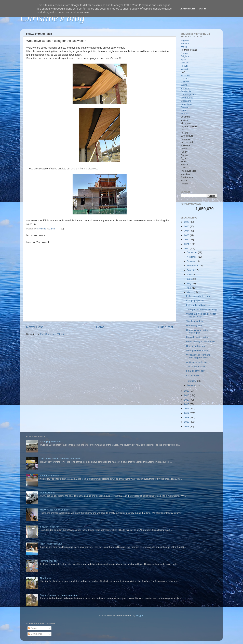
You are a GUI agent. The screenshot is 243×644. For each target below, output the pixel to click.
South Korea (187, 97)
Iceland (184, 69)
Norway (184, 66)
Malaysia (185, 81)
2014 (187, 413)
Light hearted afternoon (198, 296)
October (191, 261)
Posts (32, 628)
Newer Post (34, 327)
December (192, 252)
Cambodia (186, 91)
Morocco (185, 110)
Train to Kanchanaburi (51, 544)
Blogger (139, 615)
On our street (193, 375)
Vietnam (185, 88)
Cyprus (184, 107)
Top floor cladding (195, 321)
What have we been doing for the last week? (201, 315)
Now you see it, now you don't (55, 509)
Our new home (47, 492)
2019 (187, 391)
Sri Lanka (185, 75)
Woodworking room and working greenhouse (198, 356)
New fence (45, 578)
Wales (184, 47)
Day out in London (195, 346)
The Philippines (188, 94)
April (189, 288)
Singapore (186, 101)
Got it (202, 8)
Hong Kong (186, 104)
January (191, 385)
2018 (187, 395)
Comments (35, 634)
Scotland (185, 43)
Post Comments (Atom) (52, 334)
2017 (187, 400)
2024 (187, 230)
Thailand (185, 78)
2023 (187, 235)
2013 (187, 417)
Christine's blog (52, 17)
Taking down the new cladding (201, 309)
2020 (187, 248)
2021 (187, 244)
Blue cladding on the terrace (200, 341)
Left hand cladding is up (198, 305)
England (185, 40)
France (184, 53)
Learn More (187, 8)
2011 (187, 426)
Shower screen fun (49, 526)
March (190, 292)
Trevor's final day (48, 561)
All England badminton (197, 350)
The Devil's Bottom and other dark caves (60, 458)
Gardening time (194, 325)
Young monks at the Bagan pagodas (58, 595)
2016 (187, 404)
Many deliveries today (197, 337)
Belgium (185, 56)
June (189, 279)
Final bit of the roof (195, 371)
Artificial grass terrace (197, 362)
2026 (187, 222)
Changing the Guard (50, 441)
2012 (187, 422)
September (193, 265)
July (189, 274)
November (192, 257)
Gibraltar (185, 113)
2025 (187, 226)
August (191, 270)
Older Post (165, 327)
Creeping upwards (195, 300)
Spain (183, 59)
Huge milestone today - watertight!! (198, 331)
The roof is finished (196, 366)
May (189, 283)
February (192, 381)
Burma (184, 85)
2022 (187, 239)
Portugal (185, 62)
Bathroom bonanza (49, 475)
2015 (187, 408)
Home (100, 327)
